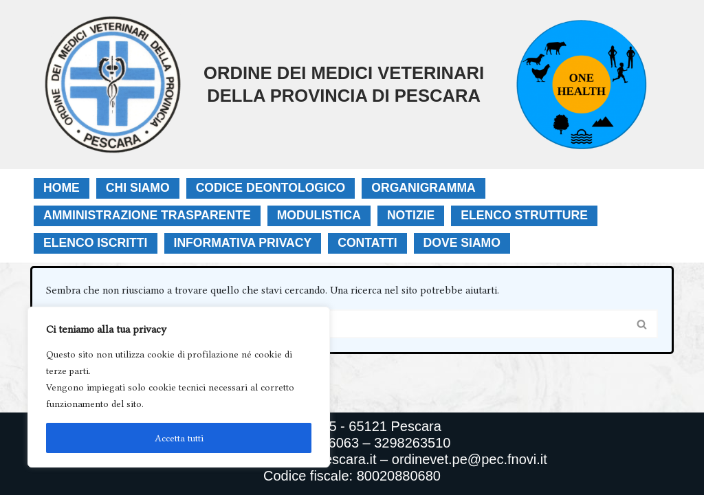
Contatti (367, 243)
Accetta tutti (179, 437)
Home (61, 188)
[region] (179, 387)
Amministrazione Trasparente (147, 215)
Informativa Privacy (243, 243)
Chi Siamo (138, 188)
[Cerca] (336, 323)
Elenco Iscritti (95, 243)
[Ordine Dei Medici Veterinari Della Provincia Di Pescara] (268, 84)
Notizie (410, 215)
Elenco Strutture (524, 215)
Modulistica (319, 215)
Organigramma (423, 188)
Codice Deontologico (271, 188)
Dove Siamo (462, 243)
